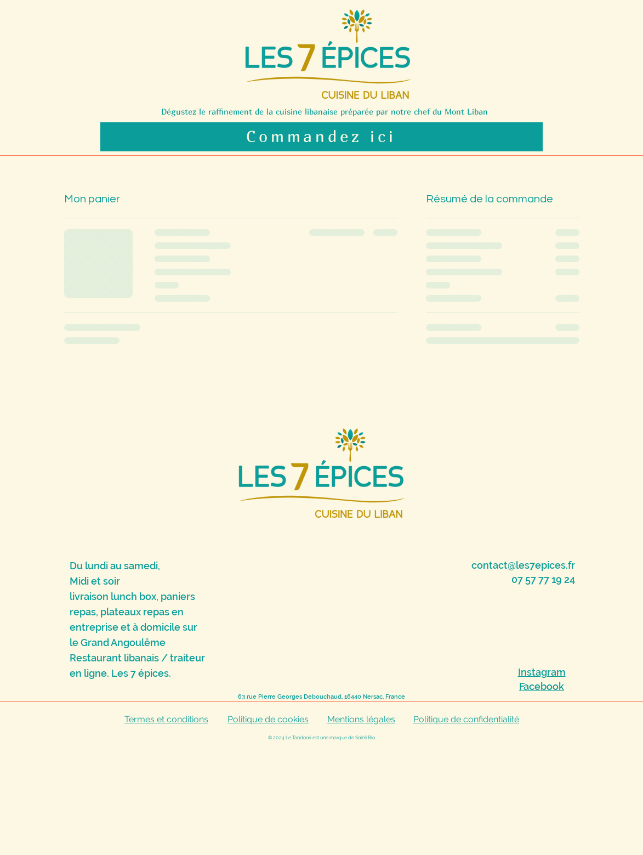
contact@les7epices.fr (523, 565)
